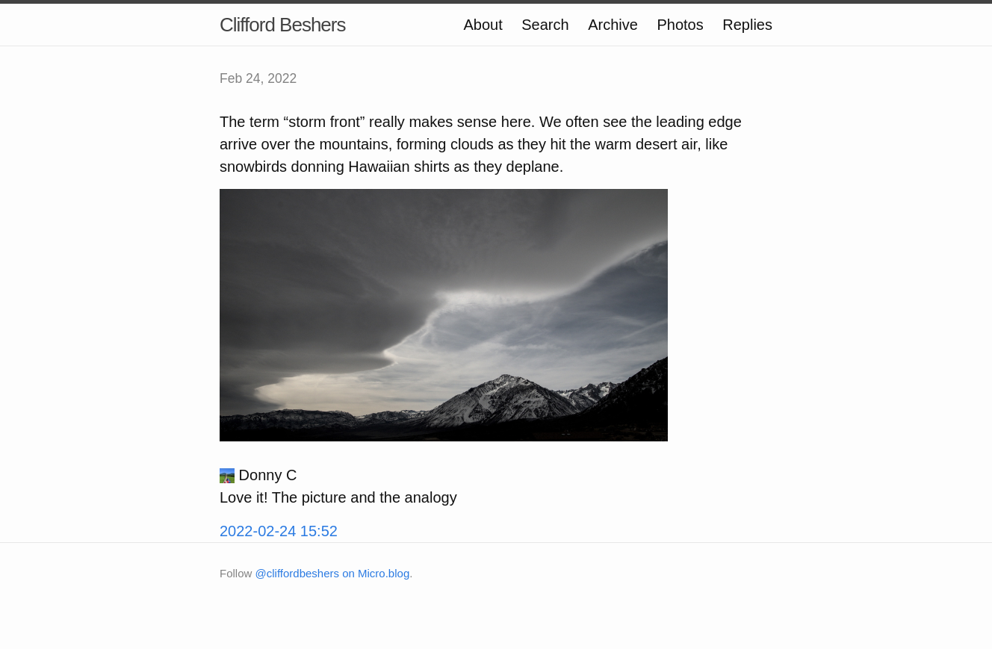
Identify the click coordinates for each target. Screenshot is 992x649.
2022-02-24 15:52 (279, 531)
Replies (747, 24)
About (482, 24)
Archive (613, 24)
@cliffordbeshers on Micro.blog (332, 573)
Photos (680, 24)
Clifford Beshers (283, 24)
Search (544, 24)
